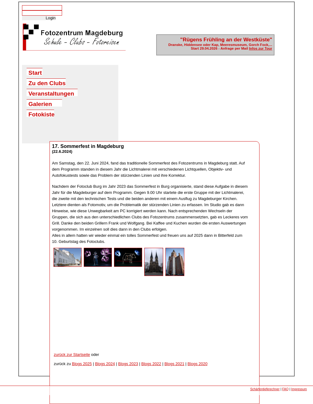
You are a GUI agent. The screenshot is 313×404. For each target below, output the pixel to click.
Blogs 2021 (174, 363)
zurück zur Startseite (72, 354)
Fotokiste (41, 114)
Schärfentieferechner (264, 389)
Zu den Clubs (47, 83)
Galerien (40, 104)
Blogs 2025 (82, 363)
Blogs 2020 (198, 363)
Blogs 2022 (151, 363)
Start (35, 72)
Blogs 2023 (128, 363)
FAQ (285, 389)
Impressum (299, 389)
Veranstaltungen (51, 93)
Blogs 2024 (105, 363)
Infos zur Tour (260, 48)
